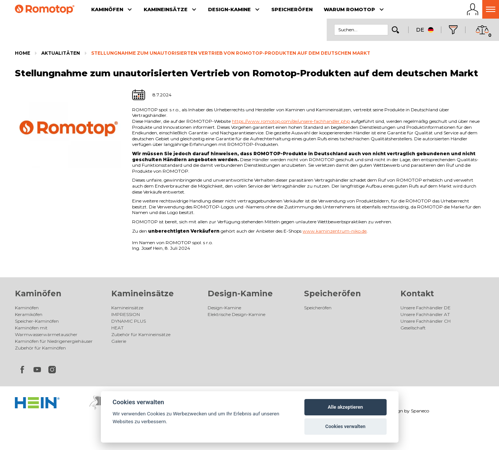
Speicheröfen (332, 293)
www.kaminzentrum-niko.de (335, 231)
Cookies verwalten (345, 426)
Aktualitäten (60, 53)
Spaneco (420, 411)
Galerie (118, 341)
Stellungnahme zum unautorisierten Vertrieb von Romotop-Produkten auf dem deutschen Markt (230, 53)
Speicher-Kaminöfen (37, 321)
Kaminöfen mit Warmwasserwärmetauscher (46, 331)
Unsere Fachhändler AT (425, 314)
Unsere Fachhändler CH (425, 321)
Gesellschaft (413, 328)
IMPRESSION (125, 314)
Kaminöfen (38, 293)
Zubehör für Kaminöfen (40, 348)
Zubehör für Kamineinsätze (140, 334)
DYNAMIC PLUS (128, 321)
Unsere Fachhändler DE (425, 307)
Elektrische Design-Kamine (236, 314)
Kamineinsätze (142, 293)
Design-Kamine (240, 293)
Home (22, 53)
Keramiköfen (28, 314)
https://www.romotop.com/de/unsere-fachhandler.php (291, 121)
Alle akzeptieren (345, 407)
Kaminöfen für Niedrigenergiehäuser (54, 341)
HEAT (117, 328)
